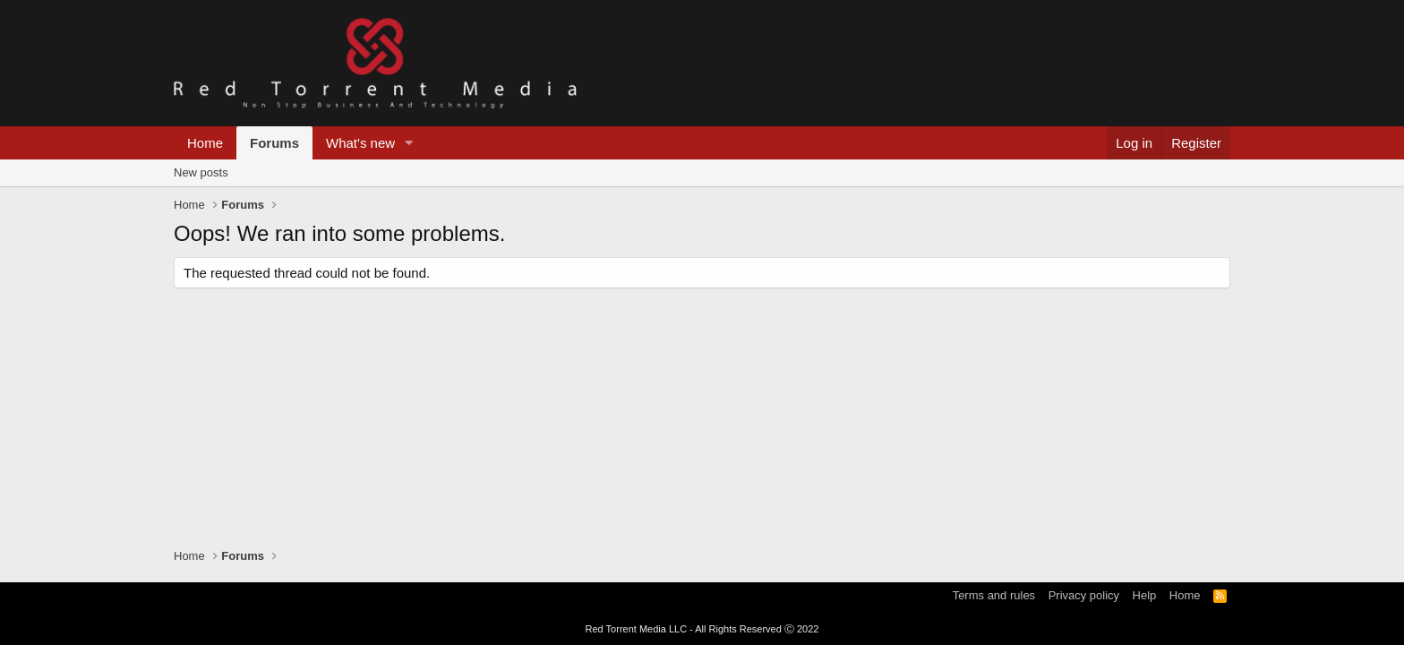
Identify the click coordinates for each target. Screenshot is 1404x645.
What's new (360, 142)
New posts (201, 172)
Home (205, 142)
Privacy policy (1084, 595)
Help (1145, 595)
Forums (274, 142)
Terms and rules (994, 595)
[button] (409, 142)
